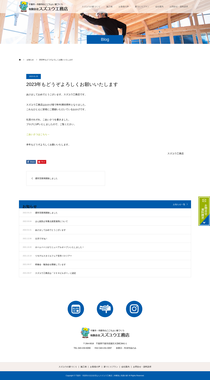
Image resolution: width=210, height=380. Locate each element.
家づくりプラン (142, 6)
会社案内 (159, 6)
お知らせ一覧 (179, 204)
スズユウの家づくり (91, 6)
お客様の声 (124, 6)
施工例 (109, 6)
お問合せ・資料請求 (179, 6)
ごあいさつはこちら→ (38, 134)
